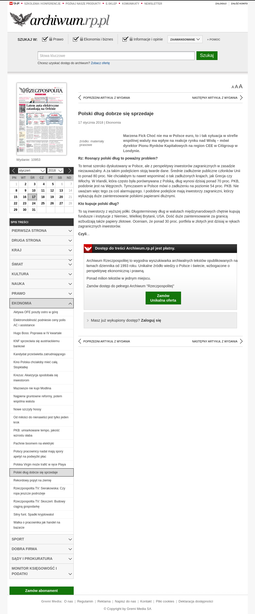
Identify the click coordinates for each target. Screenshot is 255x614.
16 (24, 197)
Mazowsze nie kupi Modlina (32, 388)
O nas (68, 601)
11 (42, 190)
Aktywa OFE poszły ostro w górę (36, 312)
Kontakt (146, 601)
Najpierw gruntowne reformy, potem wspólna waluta (38, 398)
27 (61, 203)
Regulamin (85, 601)
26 (52, 203)
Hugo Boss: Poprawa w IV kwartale (38, 333)
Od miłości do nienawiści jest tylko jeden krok (41, 419)
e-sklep (111, 3)
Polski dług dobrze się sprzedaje (36, 472)
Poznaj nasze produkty (83, 3)
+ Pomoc (213, 39)
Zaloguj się (126, 320)
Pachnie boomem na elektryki (34, 443)
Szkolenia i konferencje (42, 3)
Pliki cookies (165, 601)
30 (24, 210)
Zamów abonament (41, 591)
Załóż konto (239, 3)
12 (52, 190)
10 (33, 190)
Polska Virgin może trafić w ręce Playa (40, 464)
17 (33, 197)
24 (33, 203)
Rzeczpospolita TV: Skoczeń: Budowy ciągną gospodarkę (39, 504)
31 (33, 210)
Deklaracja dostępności (195, 601)
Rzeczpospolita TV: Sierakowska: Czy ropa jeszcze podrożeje (39, 491)
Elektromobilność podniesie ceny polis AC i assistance (40, 322)
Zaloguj (220, 3)
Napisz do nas (125, 601)
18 (42, 197)
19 (52, 197)
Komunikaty (130, 3)
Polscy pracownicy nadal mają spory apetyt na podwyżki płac (38, 454)
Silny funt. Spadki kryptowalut (34, 514)
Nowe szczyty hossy (27, 409)
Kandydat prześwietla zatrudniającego (39, 354)
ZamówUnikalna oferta (163, 298)
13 (61, 190)
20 (61, 197)
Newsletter (153, 3)
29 (15, 210)
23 (24, 203)
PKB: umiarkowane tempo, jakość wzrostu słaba (37, 433)
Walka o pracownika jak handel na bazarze (37, 525)
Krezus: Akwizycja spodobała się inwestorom (36, 377)
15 (15, 197)
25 (42, 203)
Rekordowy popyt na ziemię (32, 480)
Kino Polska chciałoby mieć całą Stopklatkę (36, 364)
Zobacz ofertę (100, 63)
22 (15, 203)
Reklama (103, 601)
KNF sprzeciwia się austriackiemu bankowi (37, 343)
